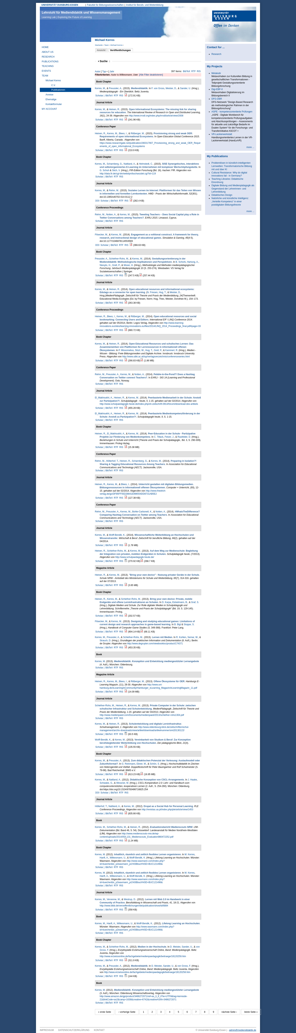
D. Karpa (166, 602)
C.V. (53, 85)
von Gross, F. (184, 966)
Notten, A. (111, 214)
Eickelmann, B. (180, 602)
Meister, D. (171, 88)
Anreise (49, 94)
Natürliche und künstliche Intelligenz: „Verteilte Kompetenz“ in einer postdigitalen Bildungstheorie (230, 201)
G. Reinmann (128, 763)
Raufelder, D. (184, 437)
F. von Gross (157, 88)
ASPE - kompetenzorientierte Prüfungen (232, 111)
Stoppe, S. (189, 624)
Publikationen (58, 90)
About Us (47, 52)
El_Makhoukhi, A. (104, 397)
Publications (50, 61)
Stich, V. (116, 170)
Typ (104, 71)
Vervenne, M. (113, 899)
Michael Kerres (116, 45)
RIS (199, 71)
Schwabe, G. (106, 783)
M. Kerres (190, 854)
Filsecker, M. (101, 234)
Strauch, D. (105, 640)
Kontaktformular (54, 104)
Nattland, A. (130, 164)
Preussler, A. (115, 88)
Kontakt (99, 1030)
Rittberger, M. (137, 133)
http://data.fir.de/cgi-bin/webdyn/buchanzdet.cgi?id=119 (128, 173)
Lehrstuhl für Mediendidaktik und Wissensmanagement (81, 15)
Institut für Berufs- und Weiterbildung (145, 5)
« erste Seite (104, 1012)
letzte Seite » (251, 1012)
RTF (193, 71)
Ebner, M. (141, 763)
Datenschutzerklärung (73, 1030)
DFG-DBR (217, 99)
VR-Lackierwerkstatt (222, 134)
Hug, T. (162, 292)
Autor (98, 71)
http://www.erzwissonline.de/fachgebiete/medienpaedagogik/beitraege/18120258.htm (147, 972)
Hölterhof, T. (112, 461)
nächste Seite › (229, 1012)
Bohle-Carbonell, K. (142, 511)
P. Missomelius (126, 350)
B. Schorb (181, 262)
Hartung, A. (193, 262)
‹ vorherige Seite (127, 1012)
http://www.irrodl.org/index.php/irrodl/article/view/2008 (156, 115)
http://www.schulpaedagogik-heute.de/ (134, 557)
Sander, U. (185, 88)
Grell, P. (116, 265)
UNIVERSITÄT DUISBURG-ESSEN (59, 5)
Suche (105, 61)
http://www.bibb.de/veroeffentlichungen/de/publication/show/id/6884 (134, 905)
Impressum (47, 1030)
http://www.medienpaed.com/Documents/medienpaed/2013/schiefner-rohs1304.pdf (142, 715)
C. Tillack (159, 437)
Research (48, 56)
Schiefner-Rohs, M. (119, 258)
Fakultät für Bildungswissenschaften (105, 5)
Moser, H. (128, 265)
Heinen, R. (114, 109)
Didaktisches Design (222, 195)
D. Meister (175, 946)
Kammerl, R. (171, 350)
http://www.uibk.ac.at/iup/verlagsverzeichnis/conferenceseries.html (156, 356)
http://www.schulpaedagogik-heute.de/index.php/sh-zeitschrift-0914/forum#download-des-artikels (149, 404)
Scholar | (100, 95)
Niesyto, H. (105, 265)
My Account (49, 109)
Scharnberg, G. (114, 164)
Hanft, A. (104, 857)
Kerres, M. (100, 88)
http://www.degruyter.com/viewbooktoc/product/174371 (155, 643)
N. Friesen (152, 292)
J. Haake (192, 779)
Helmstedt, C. (146, 164)
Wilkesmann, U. (118, 857)
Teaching (48, 66)
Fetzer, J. (169, 437)
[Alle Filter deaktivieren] (151, 74)
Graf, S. (195, 602)
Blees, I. (123, 133)
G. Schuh (104, 170)
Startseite (99, 45)
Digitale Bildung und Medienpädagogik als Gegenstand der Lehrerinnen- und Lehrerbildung (233, 188)
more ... (250, 147)
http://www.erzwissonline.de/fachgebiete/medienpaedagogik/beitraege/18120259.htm (143, 956)
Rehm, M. (114, 190)
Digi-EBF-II (217, 89)
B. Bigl (177, 624)
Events (46, 71)
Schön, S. (155, 763)
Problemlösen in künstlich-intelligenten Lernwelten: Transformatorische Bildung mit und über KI (232, 166)
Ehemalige (51, 99)
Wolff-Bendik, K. (117, 535)
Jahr (112, 71)
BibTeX (186, 71)
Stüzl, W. (139, 350)
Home (45, 47)
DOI (97, 200)
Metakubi (216, 73)
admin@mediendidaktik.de (242, 1030)
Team (106, 45)
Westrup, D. (130, 899)
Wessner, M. (122, 783)
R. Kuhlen (181, 637)
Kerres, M (100, 661)
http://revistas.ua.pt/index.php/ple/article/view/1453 (167, 809)
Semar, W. (192, 637)
